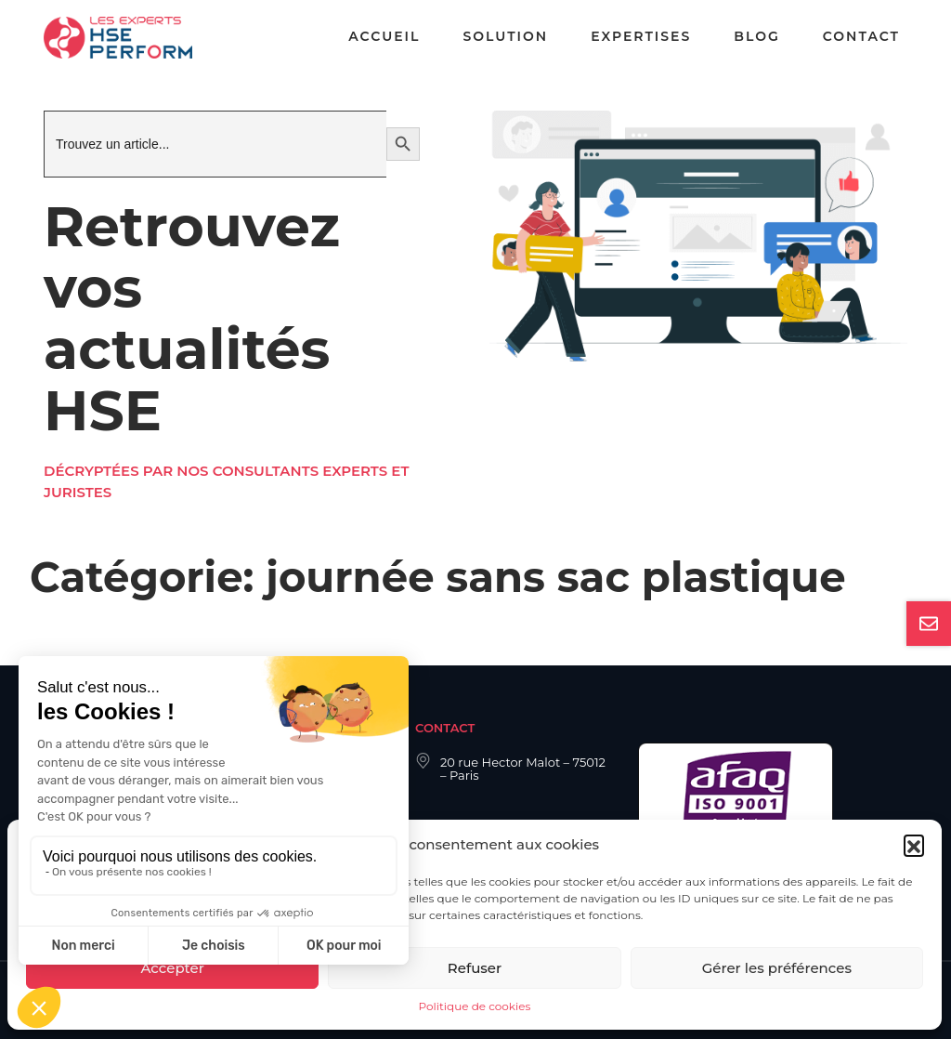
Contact (861, 36)
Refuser (475, 968)
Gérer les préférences (777, 968)
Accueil (384, 36)
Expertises (641, 36)
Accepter (171, 968)
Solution (505, 36)
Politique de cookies (475, 1006)
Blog (756, 36)
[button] (914, 844)
